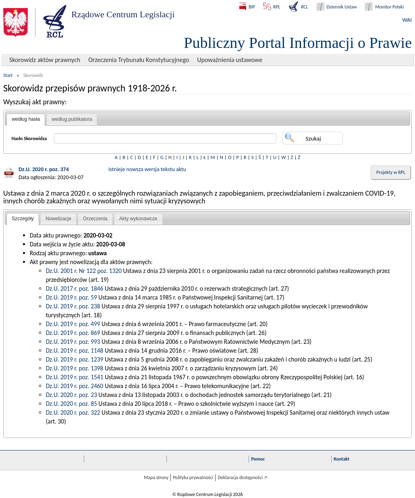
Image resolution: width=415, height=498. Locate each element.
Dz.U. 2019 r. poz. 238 (73, 306)
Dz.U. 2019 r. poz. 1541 (75, 377)
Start (7, 75)
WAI (407, 20)
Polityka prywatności (193, 477)
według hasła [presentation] (26, 119)
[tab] (25, 120)
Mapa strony (156, 477)
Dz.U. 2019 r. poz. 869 (73, 333)
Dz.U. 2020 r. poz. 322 (73, 412)
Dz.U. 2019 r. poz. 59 (71, 297)
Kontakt (341, 459)
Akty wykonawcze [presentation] (138, 218)
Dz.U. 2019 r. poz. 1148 (75, 350)
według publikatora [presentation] (72, 119)
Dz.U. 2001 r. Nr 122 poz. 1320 (84, 271)
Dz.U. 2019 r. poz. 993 (73, 341)
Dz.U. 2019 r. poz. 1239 (75, 359)
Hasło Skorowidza (29, 138)
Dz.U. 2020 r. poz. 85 (71, 403)
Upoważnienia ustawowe (229, 60)
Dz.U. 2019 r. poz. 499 (73, 324)
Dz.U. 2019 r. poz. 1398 (75, 368)
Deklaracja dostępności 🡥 (242, 477)
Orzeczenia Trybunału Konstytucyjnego (138, 60)
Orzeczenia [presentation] (95, 218)
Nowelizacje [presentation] (58, 218)
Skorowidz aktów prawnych (44, 60)
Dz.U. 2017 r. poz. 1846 (75, 288)
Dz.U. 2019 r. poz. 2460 (75, 386)
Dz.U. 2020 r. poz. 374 (44, 169)
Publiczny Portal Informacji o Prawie (298, 42)
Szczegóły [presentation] (23, 218)
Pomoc (258, 459)
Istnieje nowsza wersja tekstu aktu (147, 169)
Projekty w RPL (390, 172)
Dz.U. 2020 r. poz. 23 (71, 395)
